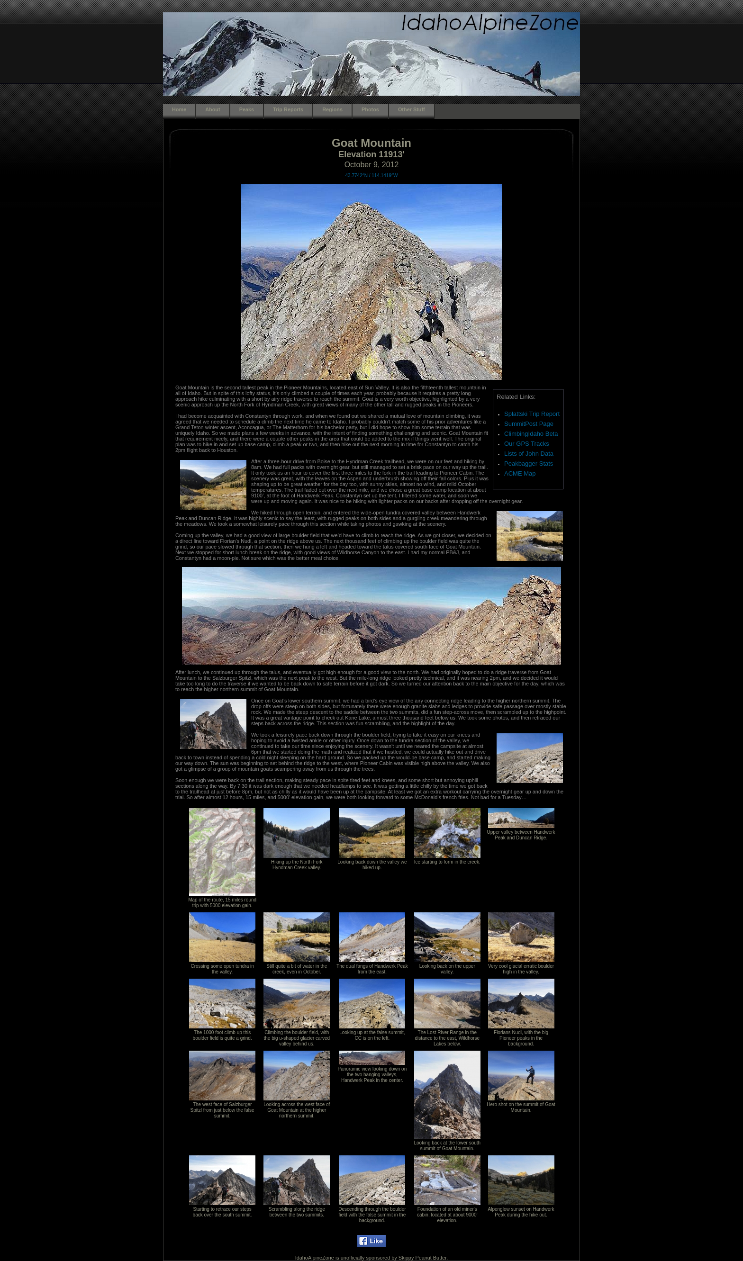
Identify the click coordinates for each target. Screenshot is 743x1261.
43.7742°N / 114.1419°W (371, 175)
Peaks (246, 109)
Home (179, 109)
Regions (332, 109)
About (212, 109)
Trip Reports (288, 109)
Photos (370, 109)
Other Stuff (411, 109)
